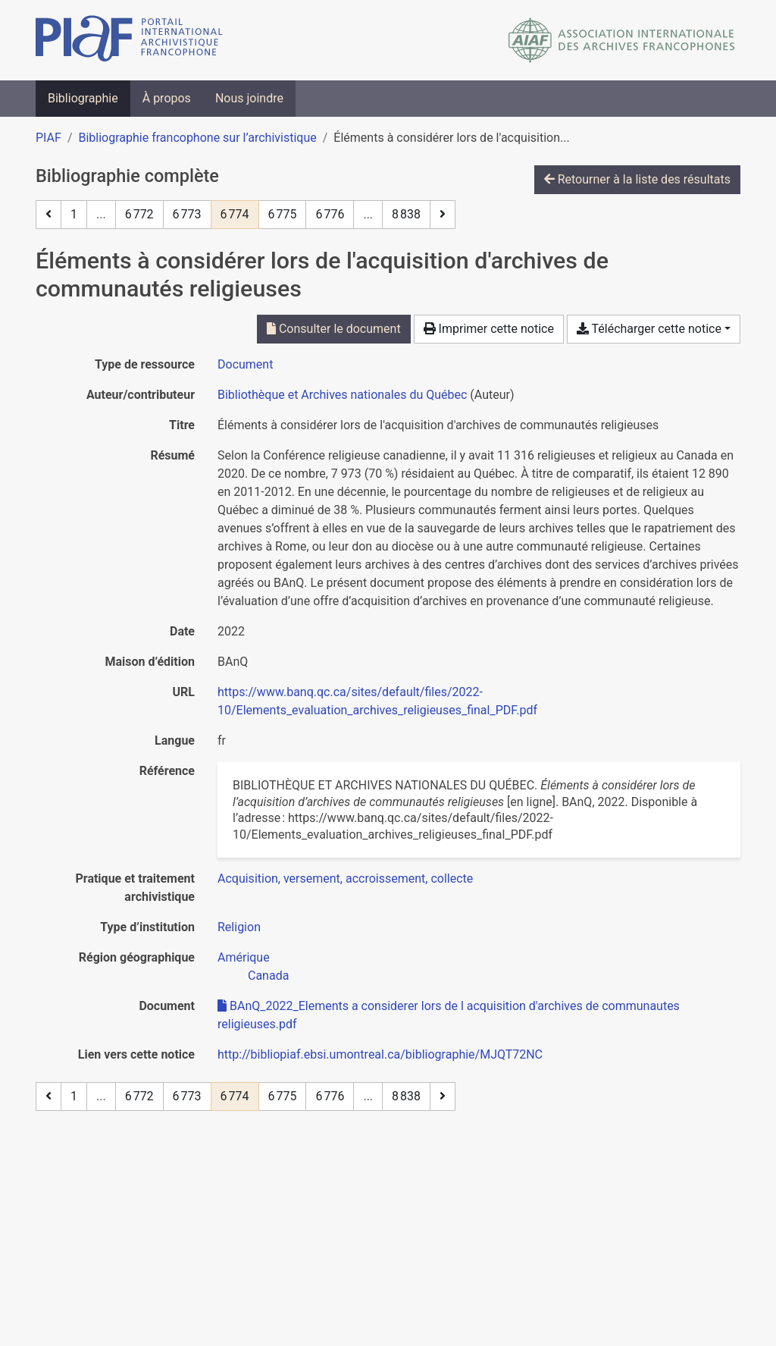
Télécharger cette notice (649, 329)
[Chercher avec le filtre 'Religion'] (239, 927)
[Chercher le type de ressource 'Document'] (245, 364)
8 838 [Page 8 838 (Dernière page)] (406, 214)
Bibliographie (83, 98)
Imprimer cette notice (489, 329)
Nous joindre (249, 98)
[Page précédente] (48, 214)
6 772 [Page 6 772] (139, 214)
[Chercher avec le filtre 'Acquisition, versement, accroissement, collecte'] (345, 878)
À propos (166, 98)
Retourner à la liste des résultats (637, 179)
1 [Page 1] (73, 214)
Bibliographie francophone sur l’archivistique (197, 137)
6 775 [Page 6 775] (282, 214)
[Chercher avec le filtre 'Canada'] (268, 975)
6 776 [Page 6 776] (329, 214)
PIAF (48, 137)
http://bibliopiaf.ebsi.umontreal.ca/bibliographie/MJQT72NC (380, 1054)
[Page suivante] (442, 214)
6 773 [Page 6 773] (187, 214)
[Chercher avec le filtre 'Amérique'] (243, 957)
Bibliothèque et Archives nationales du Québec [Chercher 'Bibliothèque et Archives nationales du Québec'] (342, 394)
